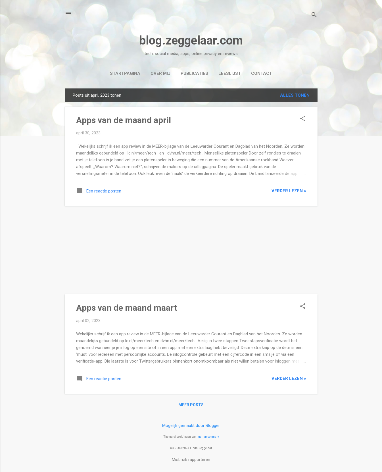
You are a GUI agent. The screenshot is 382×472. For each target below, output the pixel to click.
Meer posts (191, 405)
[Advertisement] (191, 250)
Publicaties (194, 73)
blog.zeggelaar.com (191, 40)
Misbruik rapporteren (191, 459)
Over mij (160, 73)
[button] (302, 119)
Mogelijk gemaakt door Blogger (191, 425)
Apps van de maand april (123, 120)
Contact (261, 73)
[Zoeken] (314, 15)
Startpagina (125, 73)
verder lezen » (289, 190)
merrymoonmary (208, 437)
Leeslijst (229, 73)
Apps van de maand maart (126, 308)
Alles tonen (295, 95)
